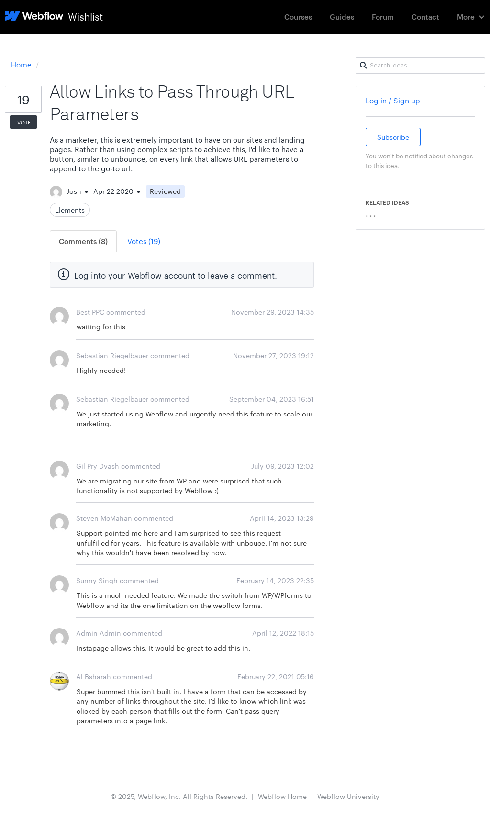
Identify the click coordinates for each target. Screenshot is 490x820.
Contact (425, 16)
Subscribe (393, 137)
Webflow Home (282, 796)
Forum (383, 16)
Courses (298, 16)
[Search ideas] (420, 65)
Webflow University (348, 796)
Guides (342, 16)
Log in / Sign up (393, 100)
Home (19, 64)
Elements (70, 209)
